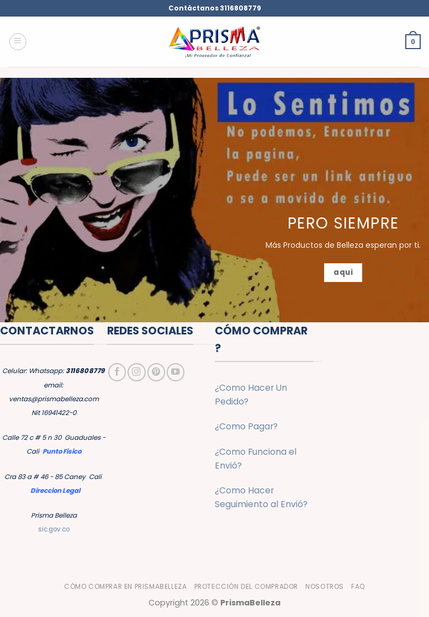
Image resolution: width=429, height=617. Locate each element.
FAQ (358, 586)
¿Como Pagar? (246, 426)
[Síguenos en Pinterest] (156, 372)
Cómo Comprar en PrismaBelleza (125, 586)
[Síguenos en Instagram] (136, 372)
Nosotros (324, 586)
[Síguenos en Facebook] (117, 372)
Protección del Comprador (246, 586)
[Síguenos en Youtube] (175, 372)
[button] (18, 41)
